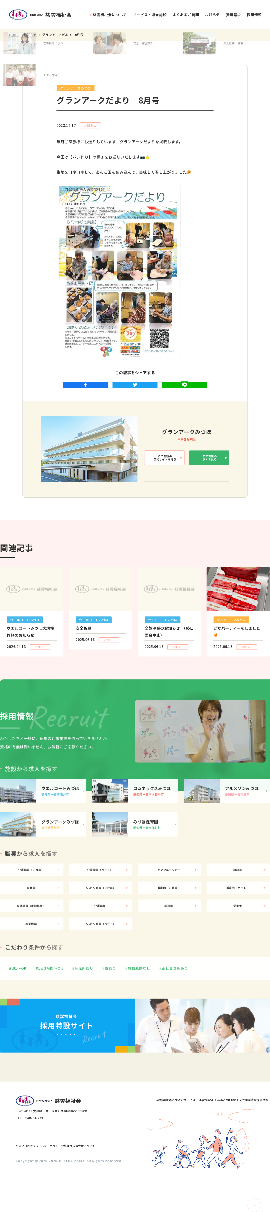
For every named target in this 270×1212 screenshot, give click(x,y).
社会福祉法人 (42, 14)
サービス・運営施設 (150, 14)
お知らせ (212, 14)
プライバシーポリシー (60, 1182)
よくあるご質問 (186, 14)
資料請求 (233, 14)
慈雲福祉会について (110, 14)
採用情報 (254, 14)
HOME (14, 34)
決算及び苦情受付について (101, 1182)
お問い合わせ (28, 1182)
